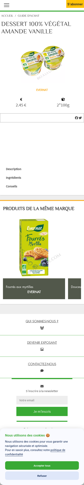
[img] (76, 117)
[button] (5, 4)
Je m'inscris (42, 411)
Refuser (42, 475)
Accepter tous (42, 465)
